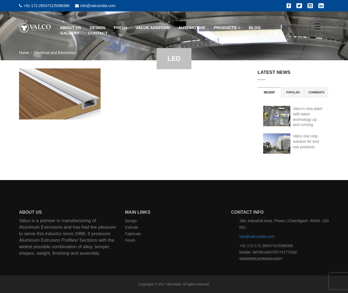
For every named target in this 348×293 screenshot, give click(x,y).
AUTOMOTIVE (191, 27)
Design (131, 221)
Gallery (70, 33)
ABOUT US (70, 27)
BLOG (254, 27)
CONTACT (98, 33)
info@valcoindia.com (256, 236)
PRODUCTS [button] (227, 27)
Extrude (131, 227)
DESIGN (97, 27)
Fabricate (133, 234)
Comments (316, 92)
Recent (269, 92)
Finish (130, 240)
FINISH (120, 27)
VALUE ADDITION (153, 27)
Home (24, 53)
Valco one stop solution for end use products (306, 141)
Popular (293, 92)
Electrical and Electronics (55, 53)
